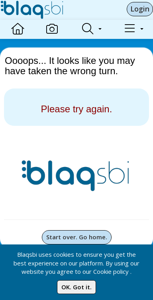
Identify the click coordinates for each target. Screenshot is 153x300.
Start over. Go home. (76, 237)
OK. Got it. (76, 287)
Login (139, 8)
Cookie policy (111, 271)
